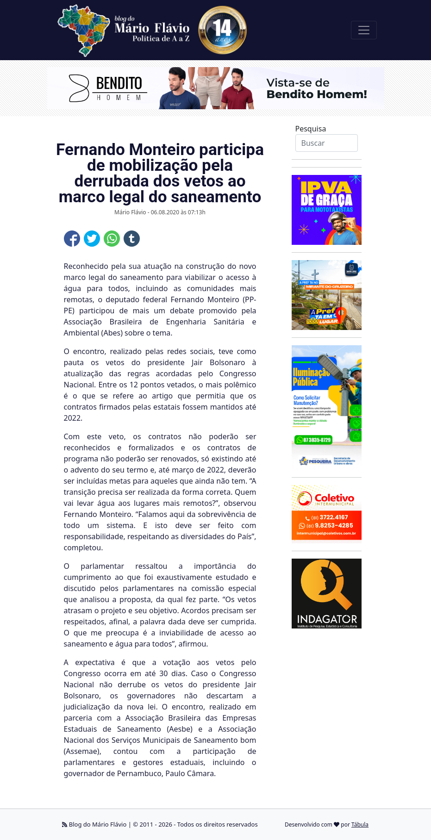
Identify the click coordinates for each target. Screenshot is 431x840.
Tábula (360, 824)
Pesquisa (310, 129)
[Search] (326, 143)
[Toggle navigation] (364, 30)
